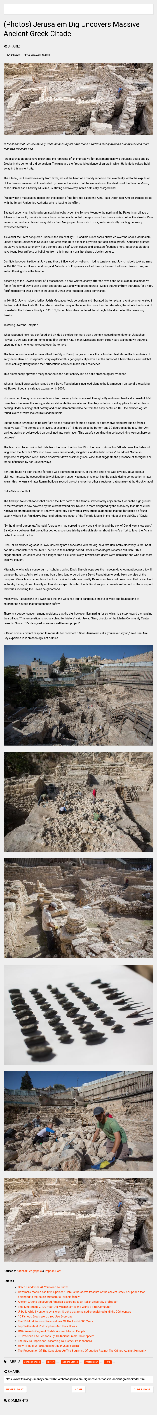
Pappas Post (53, 1271)
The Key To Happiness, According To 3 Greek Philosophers (55, 1341)
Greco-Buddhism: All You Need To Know (43, 1287)
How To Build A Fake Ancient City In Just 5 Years (48, 1346)
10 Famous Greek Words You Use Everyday (45, 1316)
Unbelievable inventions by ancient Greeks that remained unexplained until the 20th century (74, 1311)
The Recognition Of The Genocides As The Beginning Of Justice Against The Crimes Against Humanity (82, 1350)
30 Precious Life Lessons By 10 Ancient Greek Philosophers (56, 1336)
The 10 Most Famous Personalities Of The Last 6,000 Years (55, 1321)
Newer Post (15, 1389)
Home (79, 1389)
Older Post (142, 1389)
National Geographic (29, 1271)
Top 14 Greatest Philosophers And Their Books (47, 1326)
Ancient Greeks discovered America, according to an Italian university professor (68, 1301)
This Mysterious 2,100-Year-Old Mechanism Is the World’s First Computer (64, 1306)
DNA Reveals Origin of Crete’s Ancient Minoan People (51, 1331)
